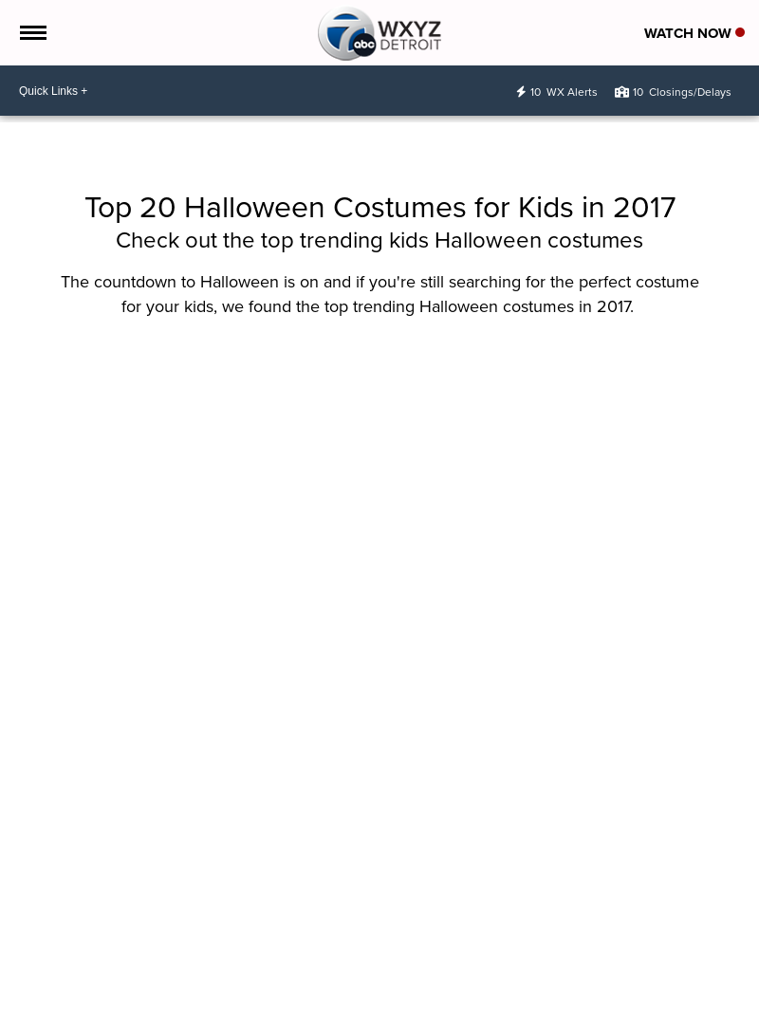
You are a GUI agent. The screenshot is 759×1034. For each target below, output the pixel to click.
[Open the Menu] (31, 32)
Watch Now (694, 33)
